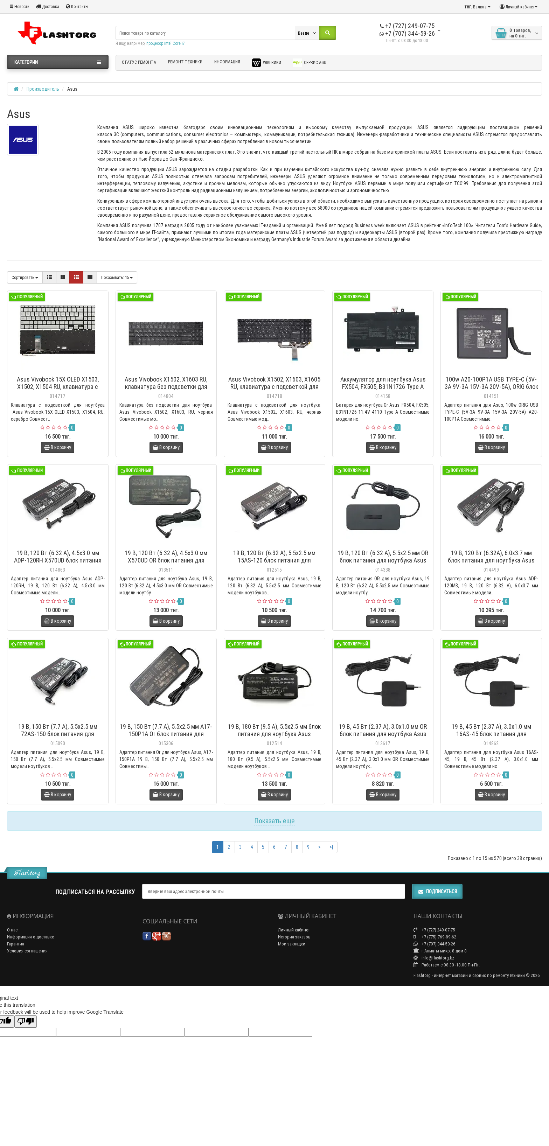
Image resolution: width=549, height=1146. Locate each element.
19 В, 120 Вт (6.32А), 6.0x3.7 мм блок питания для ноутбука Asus (491, 556)
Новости (19, 6)
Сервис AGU (309, 62)
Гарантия (15, 944)
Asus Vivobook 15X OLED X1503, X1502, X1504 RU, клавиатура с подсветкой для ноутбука (58, 386)
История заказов (294, 937)
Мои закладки (291, 944)
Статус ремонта (139, 62)
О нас (12, 930)
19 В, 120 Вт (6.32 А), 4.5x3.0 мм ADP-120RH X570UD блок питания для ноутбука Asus (58, 560)
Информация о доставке (30, 937)
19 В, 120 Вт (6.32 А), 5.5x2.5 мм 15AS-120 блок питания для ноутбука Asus (274, 560)
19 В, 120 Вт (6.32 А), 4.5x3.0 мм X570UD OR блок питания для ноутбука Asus (166, 560)
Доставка (47, 6)
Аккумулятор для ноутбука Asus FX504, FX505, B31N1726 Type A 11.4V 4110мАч (383, 386)
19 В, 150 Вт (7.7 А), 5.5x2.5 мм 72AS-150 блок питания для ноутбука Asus (57, 733)
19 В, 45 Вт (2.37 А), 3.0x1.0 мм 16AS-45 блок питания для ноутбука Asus (491, 733)
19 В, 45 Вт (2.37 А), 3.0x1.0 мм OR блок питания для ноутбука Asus (383, 730)
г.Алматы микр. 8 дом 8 (440, 951)
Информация (227, 61)
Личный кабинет (294, 930)
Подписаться (437, 891)
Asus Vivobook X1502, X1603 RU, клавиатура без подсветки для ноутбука (166, 386)
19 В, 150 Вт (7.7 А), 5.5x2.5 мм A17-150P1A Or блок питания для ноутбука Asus (166, 733)
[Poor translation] (25, 1021)
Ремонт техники (185, 61)
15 (117, 277)
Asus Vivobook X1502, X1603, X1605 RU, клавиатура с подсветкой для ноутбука (274, 386)
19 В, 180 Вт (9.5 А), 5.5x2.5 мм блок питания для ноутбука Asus (274, 730)
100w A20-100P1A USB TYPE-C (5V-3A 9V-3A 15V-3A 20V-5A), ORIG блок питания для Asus (491, 386)
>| (331, 847)
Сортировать (25, 277)
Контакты (77, 6)
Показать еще (274, 820)
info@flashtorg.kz (434, 958)
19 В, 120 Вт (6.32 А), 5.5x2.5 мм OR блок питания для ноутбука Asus (383, 556)
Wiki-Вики (266, 62)
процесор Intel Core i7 (165, 43)
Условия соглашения (27, 951)
